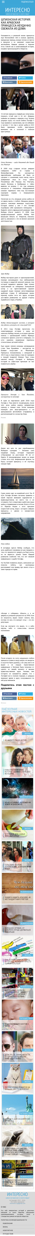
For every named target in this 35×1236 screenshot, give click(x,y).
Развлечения (7, 1223)
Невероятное (8, 1230)
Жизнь (5, 1227)
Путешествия (8, 1234)
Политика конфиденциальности (14, 1220)
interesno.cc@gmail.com (17, 1203)
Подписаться (27, 1)
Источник (3, 703)
